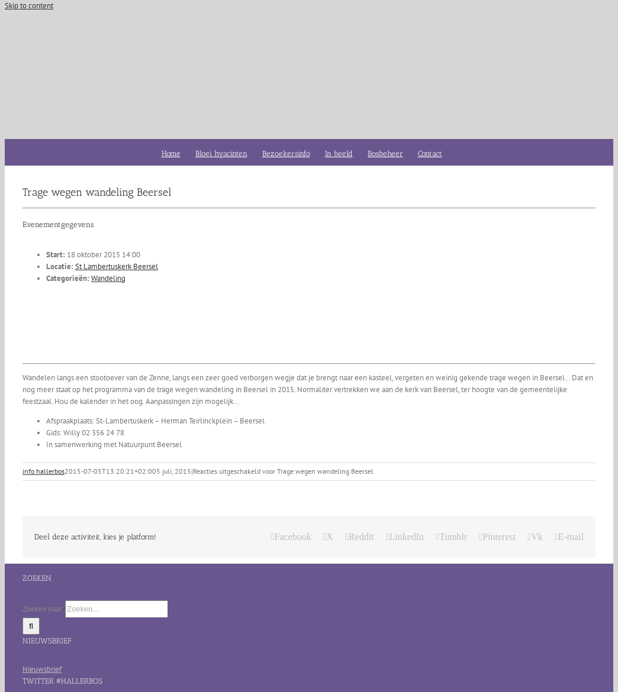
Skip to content (29, 6)
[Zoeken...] (116, 608)
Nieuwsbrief (42, 669)
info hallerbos (43, 471)
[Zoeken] (31, 626)
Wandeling (108, 278)
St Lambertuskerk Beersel (116, 266)
